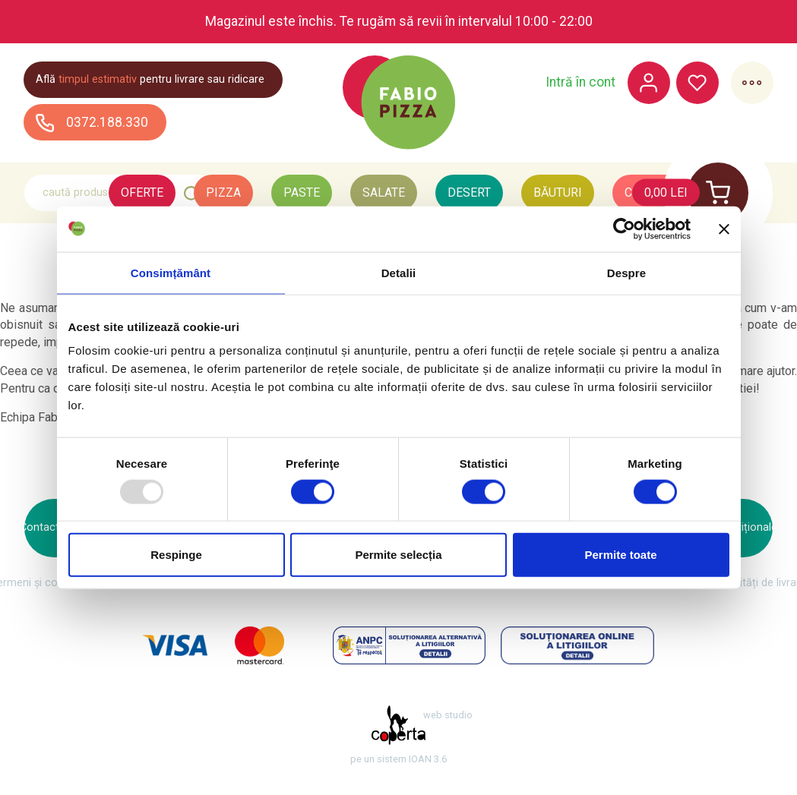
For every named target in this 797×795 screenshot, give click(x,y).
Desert (469, 192)
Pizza (223, 192)
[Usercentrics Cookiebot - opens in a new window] (624, 228)
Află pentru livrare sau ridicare (150, 79)
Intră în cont (580, 83)
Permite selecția (398, 554)
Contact (39, 527)
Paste (301, 192)
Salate (383, 192)
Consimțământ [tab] (170, 272)
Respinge (176, 554)
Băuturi (557, 192)
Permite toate (620, 554)
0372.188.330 (92, 122)
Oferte (142, 192)
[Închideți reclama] (724, 228)
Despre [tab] (626, 272)
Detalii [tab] (398, 272)
